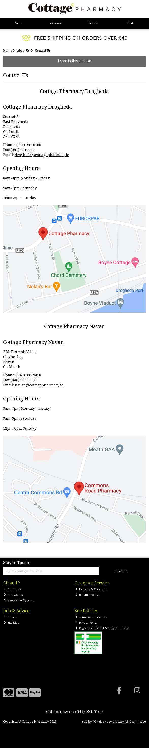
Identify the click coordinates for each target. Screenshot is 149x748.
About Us (12, 589)
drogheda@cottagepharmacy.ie (42, 154)
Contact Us (13, 595)
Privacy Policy (87, 622)
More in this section (74, 61)
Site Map (11, 622)
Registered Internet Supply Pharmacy (102, 628)
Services (11, 617)
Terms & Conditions (91, 617)
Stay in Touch (16, 563)
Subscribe (121, 571)
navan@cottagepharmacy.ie (39, 385)
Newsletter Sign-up (19, 600)
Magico (98, 721)
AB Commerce (135, 721)
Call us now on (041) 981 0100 (74, 711)
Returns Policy (87, 595)
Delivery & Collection (92, 589)
